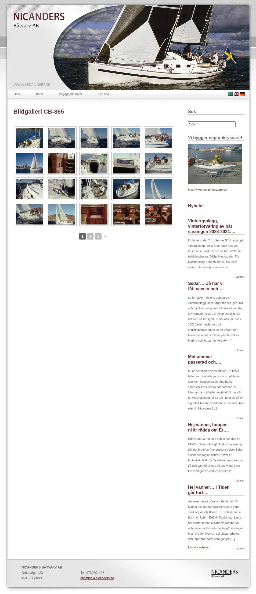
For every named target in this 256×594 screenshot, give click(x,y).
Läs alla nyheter (198, 547)
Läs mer (240, 277)
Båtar (39, 94)
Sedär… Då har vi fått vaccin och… (206, 286)
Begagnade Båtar (70, 94)
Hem (17, 94)
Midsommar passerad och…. (204, 359)
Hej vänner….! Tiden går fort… (208, 490)
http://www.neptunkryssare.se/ (208, 189)
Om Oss (103, 94)
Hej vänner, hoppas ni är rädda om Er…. (208, 427)
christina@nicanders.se (97, 578)
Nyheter (196, 206)
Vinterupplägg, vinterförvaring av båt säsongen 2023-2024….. (212, 226)
